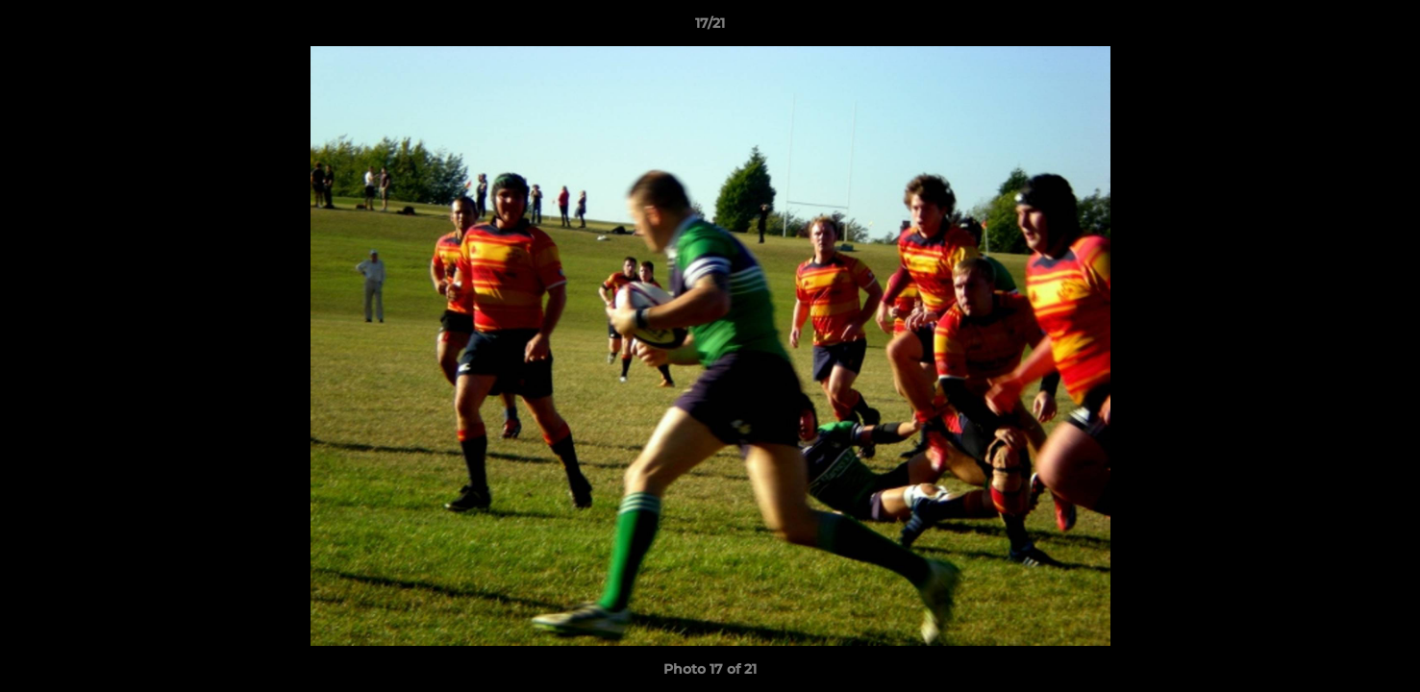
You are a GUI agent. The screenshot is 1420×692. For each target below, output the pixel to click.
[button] (1385, 28)
